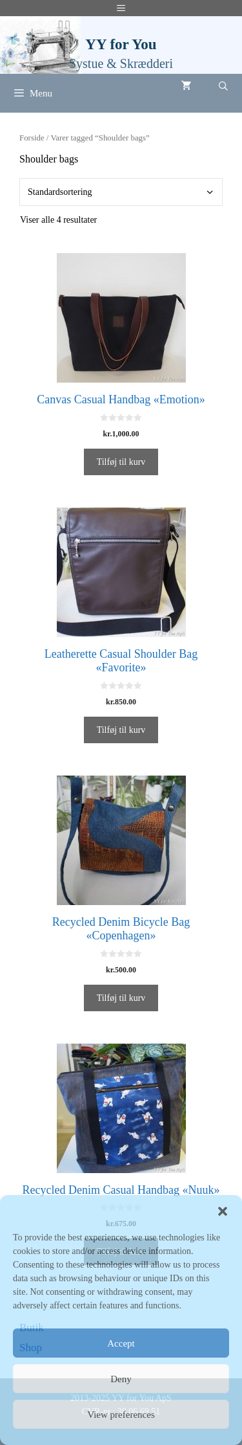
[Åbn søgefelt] (223, 87)
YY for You (120, 44)
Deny (121, 1379)
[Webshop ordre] (121, 192)
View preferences (120, 1414)
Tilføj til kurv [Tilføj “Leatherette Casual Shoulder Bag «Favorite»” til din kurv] (121, 730)
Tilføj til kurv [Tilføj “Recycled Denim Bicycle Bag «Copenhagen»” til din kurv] (121, 998)
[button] (222, 1211)
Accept (120, 1343)
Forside (32, 137)
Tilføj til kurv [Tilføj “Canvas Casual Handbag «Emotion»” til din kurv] (121, 462)
